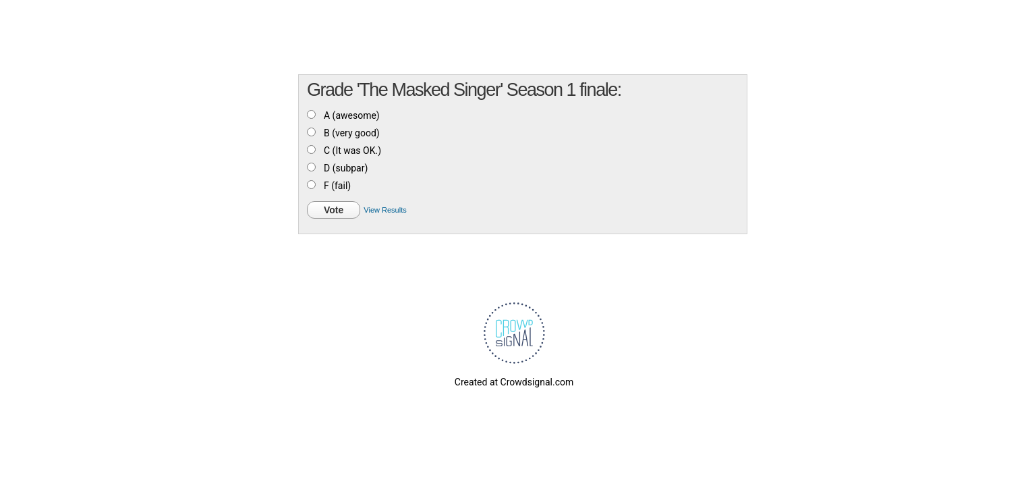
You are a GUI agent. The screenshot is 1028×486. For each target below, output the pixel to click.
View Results (385, 210)
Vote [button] (333, 210)
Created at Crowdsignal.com (514, 382)
